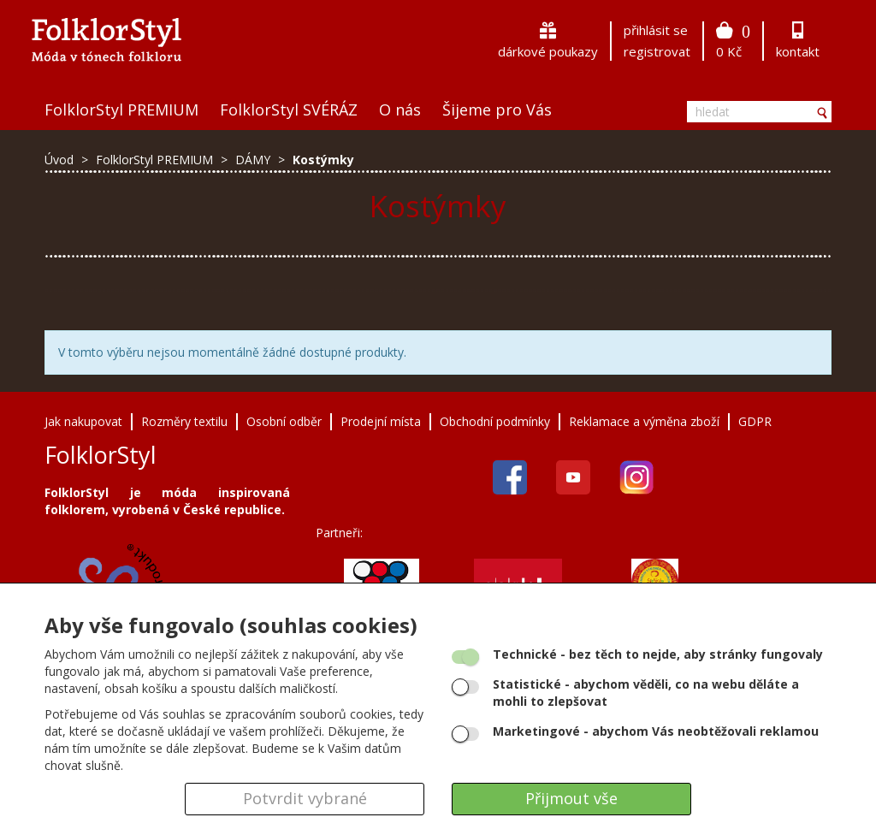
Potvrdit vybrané (305, 798)
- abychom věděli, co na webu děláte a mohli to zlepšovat (646, 692)
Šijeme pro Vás (497, 109)
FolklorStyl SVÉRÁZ (289, 109)
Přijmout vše (571, 798)
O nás (400, 109)
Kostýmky (323, 159)
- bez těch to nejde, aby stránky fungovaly (658, 654)
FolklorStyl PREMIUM (121, 109)
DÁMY (254, 159)
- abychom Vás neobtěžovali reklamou (656, 731)
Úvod (59, 159)
